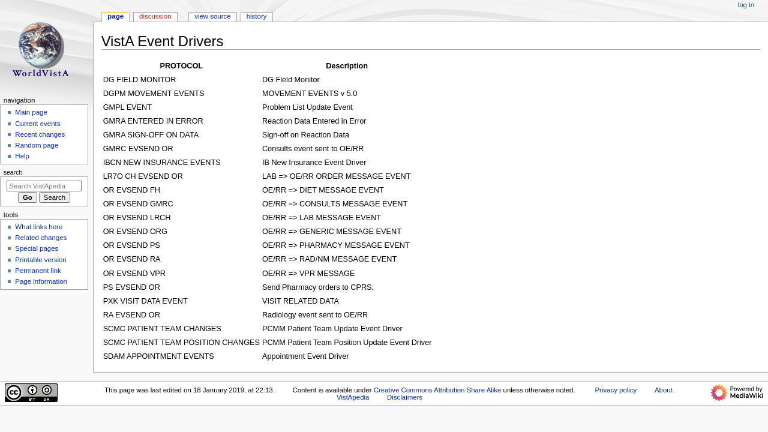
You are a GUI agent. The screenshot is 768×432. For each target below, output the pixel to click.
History (257, 16)
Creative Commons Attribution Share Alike (438, 390)
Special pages (36, 248)
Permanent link (38, 270)
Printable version (40, 259)
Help (22, 156)
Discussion (155, 16)
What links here (38, 226)
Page (115, 16)
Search (13, 172)
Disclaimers (404, 397)
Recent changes (40, 134)
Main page (31, 112)
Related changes (41, 237)
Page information (41, 281)
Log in (746, 4)
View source (212, 16)
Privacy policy (616, 390)
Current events (37, 123)
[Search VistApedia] (44, 186)
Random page (36, 145)
